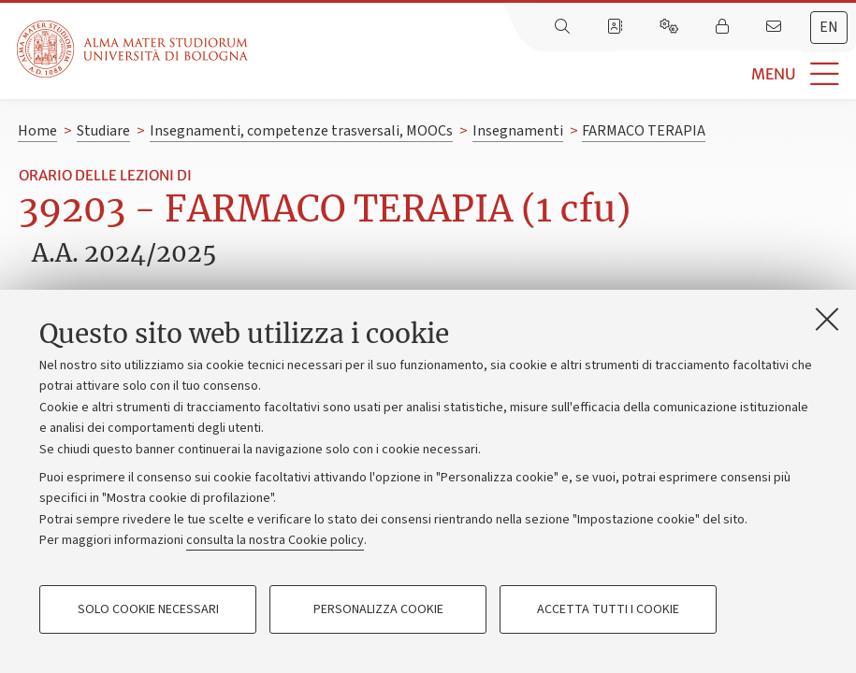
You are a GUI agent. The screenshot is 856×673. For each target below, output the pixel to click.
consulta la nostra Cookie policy (275, 540)
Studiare (103, 131)
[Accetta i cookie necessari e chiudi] (827, 319)
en (829, 27)
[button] (552, 74)
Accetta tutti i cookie (608, 609)
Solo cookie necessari (148, 609)
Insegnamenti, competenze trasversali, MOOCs (301, 131)
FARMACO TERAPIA (643, 131)
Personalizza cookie (378, 609)
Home (37, 131)
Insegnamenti (517, 131)
